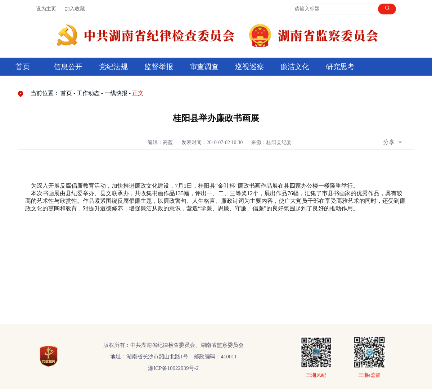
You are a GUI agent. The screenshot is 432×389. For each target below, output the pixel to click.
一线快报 (115, 93)
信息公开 (68, 67)
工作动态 (88, 93)
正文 (138, 93)
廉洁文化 (294, 67)
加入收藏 (75, 9)
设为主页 (46, 9)
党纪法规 (113, 67)
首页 (22, 67)
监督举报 (158, 67)
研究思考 (340, 67)
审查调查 (204, 67)
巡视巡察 (249, 67)
